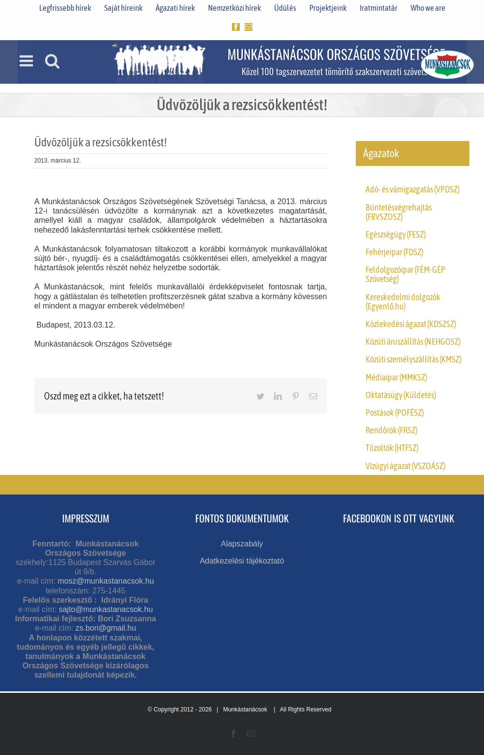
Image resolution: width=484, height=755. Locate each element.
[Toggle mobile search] (52, 61)
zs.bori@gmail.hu (105, 628)
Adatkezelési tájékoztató (242, 561)
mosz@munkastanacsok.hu (106, 581)
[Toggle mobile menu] (27, 61)
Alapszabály (242, 544)
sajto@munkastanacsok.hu (106, 609)
